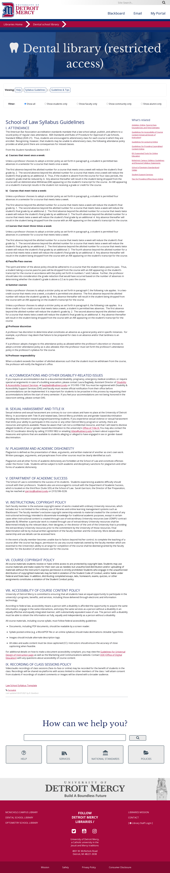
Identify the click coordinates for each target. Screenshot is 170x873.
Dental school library (46, 27)
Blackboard (116, 13)
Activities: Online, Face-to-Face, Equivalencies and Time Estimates (146, 126)
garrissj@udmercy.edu (36, 491)
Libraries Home (13, 27)
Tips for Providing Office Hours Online (147, 179)
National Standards (105, 755)
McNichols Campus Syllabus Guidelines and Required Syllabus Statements (148, 161)
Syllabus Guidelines (35, 89)
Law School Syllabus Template (21, 685)
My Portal (158, 13)
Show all (29, 104)
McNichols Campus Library (21, 812)
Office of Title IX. (91, 428)
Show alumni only (151, 104)
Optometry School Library (21, 823)
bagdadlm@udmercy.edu (54, 385)
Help (18, 89)
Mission (45, 867)
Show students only (56, 104)
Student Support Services (142, 174)
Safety (65, 867)
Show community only (119, 104)
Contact (133, 817)
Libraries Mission (138, 812)
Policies (146, 755)
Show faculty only (87, 104)
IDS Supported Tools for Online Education (145, 154)
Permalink (12, 690)
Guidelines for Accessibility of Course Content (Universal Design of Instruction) (147, 135)
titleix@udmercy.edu (81, 431)
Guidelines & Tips (60, 89)
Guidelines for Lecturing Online (145, 142)
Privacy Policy (89, 867)
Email (138, 13)
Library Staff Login (141, 823)
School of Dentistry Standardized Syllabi (145, 168)
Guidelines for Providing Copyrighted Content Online (147, 147)
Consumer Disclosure (120, 867)
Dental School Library (19, 817)
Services (64, 755)
